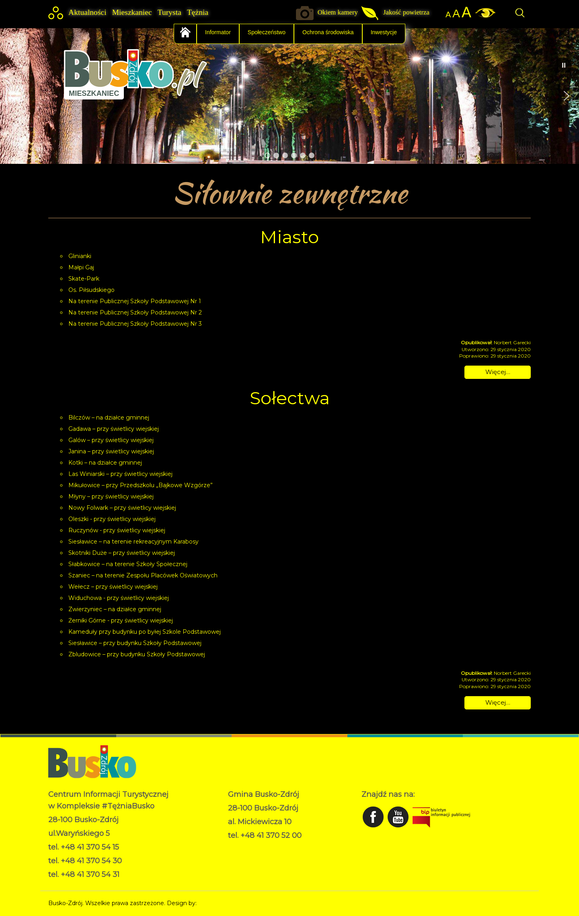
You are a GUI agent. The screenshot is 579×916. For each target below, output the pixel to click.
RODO (237, 847)
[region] (289, 96)
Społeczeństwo (266, 32)
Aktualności (87, 12)
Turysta (169, 12)
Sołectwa (290, 398)
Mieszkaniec (132, 12)
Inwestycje (384, 32)
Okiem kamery (338, 12)
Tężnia (197, 12)
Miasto (289, 237)
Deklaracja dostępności (260, 856)
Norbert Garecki (220, 903)
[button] (12, 95)
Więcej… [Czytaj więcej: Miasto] (497, 372)
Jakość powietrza (406, 12)
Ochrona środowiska (328, 32)
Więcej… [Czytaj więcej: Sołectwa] (497, 702)
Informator (218, 32)
